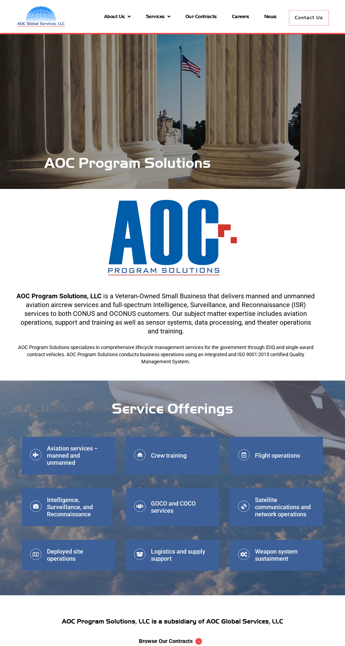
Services (158, 16)
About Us (117, 16)
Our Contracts (201, 16)
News (270, 16)
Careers (240, 16)
